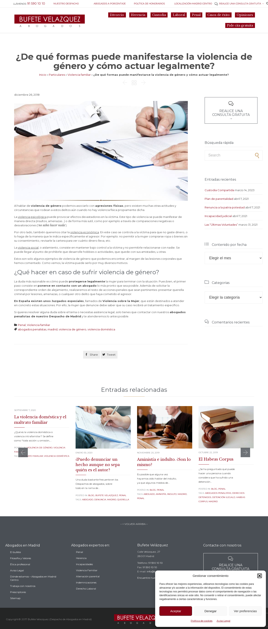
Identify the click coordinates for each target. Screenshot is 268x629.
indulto (172, 494)
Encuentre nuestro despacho (154, 583)
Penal (22, 325)
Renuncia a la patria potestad (225, 207)
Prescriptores (18, 600)
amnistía (161, 494)
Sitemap (15, 606)
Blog (91, 495)
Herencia (81, 565)
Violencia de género (39, 447)
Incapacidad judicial (218, 216)
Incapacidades (84, 571)
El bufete (15, 560)
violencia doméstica (101, 329)
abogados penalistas (32, 329)
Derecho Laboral (86, 595)
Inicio (42, 74)
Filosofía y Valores (20, 566)
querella (123, 499)
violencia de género (72, 329)
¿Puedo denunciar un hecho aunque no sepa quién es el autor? (98, 464)
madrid (52, 329)
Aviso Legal (223, 620)
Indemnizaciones (86, 589)
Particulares (57, 74)
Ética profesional (20, 572)
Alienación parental (88, 583)
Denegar (210, 611)
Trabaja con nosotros (22, 594)
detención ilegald (223, 497)
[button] (259, 576)
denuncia (100, 499)
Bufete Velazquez (106, 495)
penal (140, 498)
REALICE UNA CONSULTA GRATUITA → (239, 3)
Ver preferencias (245, 611)
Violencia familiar (79, 74)
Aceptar (175, 611)
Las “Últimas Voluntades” (221, 224)
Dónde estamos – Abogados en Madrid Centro (33, 586)
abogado (87, 499)
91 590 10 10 (155, 568)
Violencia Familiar (86, 577)
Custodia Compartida (219, 190)
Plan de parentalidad (219, 198)
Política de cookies (201, 620)
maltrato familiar (32, 456)
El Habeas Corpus (216, 459)
